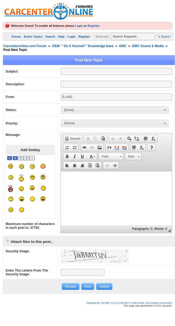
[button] (72, 138)
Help (61, 36)
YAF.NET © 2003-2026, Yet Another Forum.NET (145, 303)
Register (93, 25)
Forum (16, 36)
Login (79, 25)
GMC (123, 46)
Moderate (101, 36)
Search (50, 36)
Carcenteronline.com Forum (25, 46)
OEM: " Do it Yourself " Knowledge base (83, 46)
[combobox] (115, 110)
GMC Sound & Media (148, 46)
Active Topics (33, 36)
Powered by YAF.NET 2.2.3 (101, 303)
